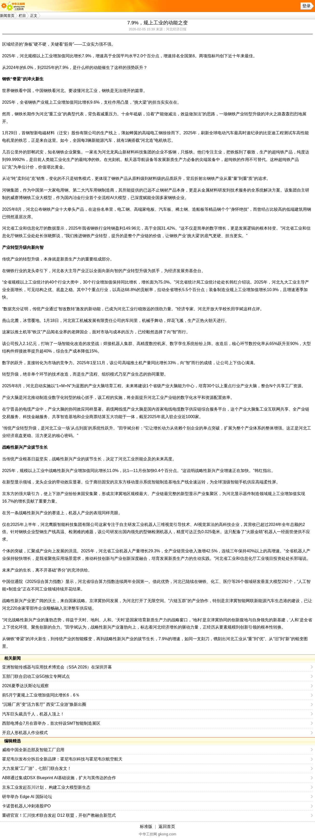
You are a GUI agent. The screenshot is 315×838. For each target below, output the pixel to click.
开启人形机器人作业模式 (25, 732)
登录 (306, 6)
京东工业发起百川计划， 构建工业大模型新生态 (46, 787)
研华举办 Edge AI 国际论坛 (27, 796)
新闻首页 (7, 15)
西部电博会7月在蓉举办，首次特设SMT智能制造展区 (51, 723)
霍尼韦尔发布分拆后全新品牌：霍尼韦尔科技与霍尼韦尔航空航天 (62, 759)
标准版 (146, 826)
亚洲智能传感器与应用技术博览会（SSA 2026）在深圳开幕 (57, 667)
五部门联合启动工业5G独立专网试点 (36, 676)
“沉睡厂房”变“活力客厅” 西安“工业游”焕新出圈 (44, 704)
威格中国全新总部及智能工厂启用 (33, 750)
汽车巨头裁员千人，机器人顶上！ (33, 714)
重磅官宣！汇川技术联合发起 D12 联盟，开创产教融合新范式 (59, 815)
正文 (33, 15)
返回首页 (167, 826)
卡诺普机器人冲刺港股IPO (26, 806)
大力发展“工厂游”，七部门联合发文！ (36, 768)
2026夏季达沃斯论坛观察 (25, 686)
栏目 (22, 15)
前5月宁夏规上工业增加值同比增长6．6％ (41, 695)
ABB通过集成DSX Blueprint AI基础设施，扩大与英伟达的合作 (59, 778)
